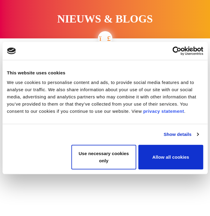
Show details (178, 134)
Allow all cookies (170, 156)
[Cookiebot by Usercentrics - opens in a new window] (177, 51)
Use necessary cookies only (104, 157)
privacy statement (163, 110)
